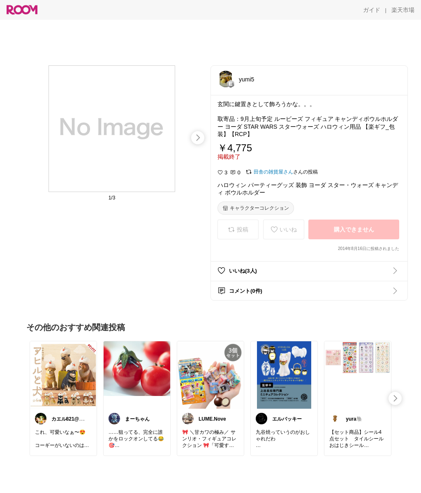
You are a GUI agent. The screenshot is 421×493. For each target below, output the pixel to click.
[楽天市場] (402, 10)
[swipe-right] (197, 137)
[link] (63, 374)
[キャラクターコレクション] (255, 208)
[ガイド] (371, 10)
